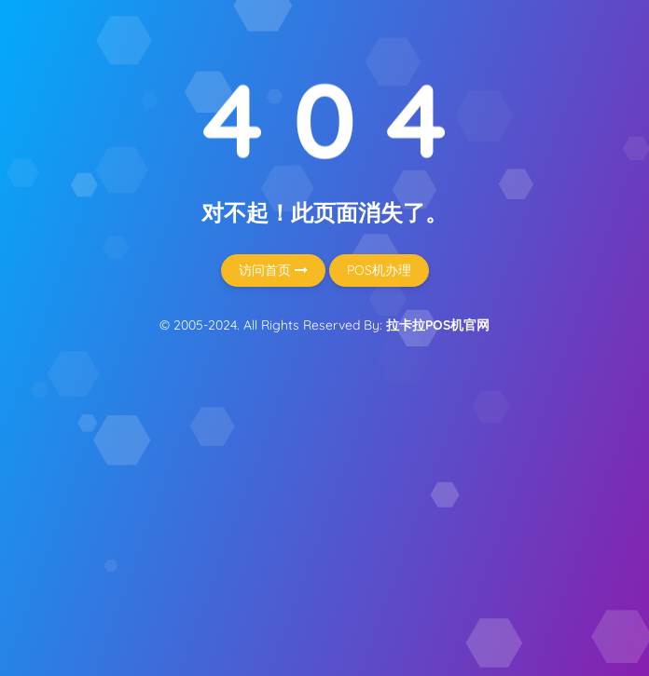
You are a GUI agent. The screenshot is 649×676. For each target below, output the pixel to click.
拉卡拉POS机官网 (438, 325)
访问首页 (273, 270)
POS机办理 (379, 270)
